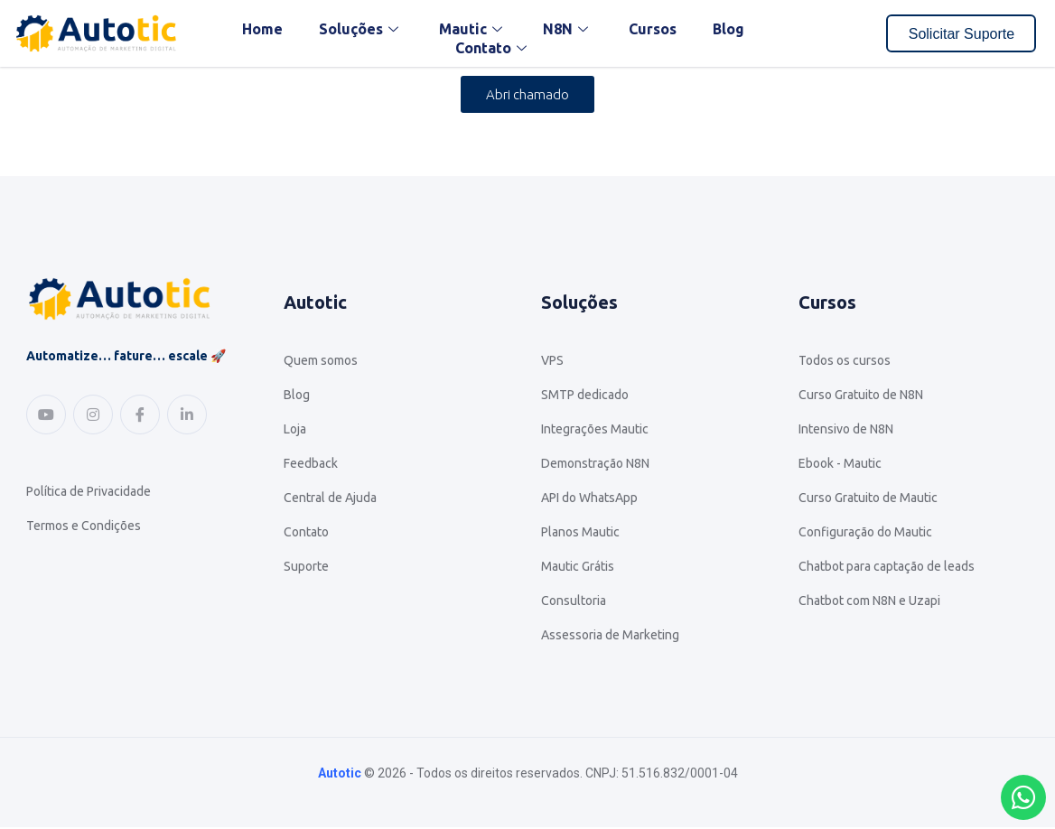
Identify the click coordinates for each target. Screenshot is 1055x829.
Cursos (653, 29)
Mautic (473, 29)
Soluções (361, 29)
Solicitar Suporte (961, 34)
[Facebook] (140, 414)
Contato (493, 48)
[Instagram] (93, 414)
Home (262, 29)
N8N (568, 29)
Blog (728, 29)
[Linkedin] (187, 414)
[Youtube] (46, 414)
